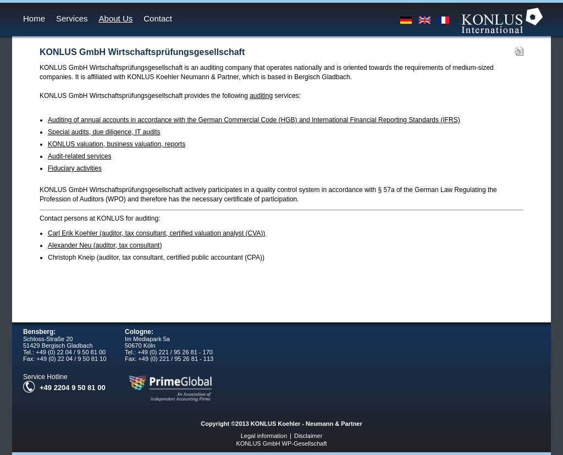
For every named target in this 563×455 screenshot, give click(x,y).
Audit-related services (79, 156)
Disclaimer (308, 435)
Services (72, 18)
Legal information (264, 435)
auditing (261, 96)
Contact (157, 18)
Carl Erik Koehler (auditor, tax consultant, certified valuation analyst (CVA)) (156, 233)
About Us (116, 18)
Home (34, 18)
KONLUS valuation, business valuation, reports (116, 144)
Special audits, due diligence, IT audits (104, 132)
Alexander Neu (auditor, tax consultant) (105, 245)
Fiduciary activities (75, 168)
